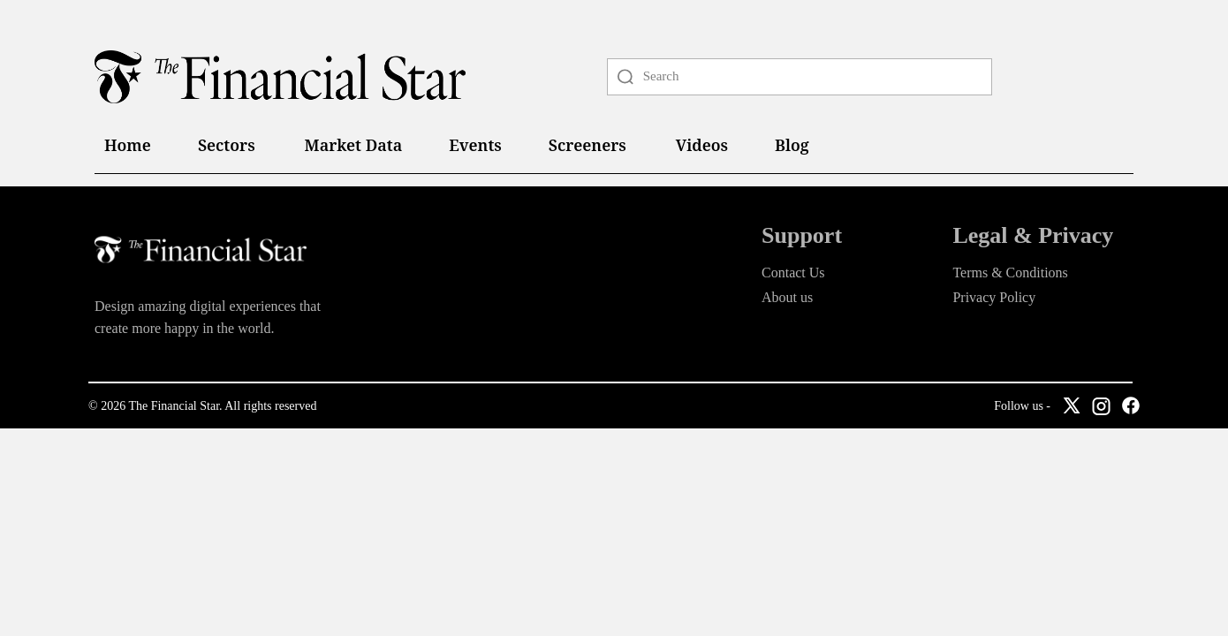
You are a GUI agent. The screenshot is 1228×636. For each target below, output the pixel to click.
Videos (702, 144)
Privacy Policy (993, 297)
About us (787, 297)
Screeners (587, 144)
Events (475, 144)
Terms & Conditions (1009, 272)
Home (127, 144)
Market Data (354, 144)
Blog (792, 144)
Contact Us (793, 272)
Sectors (226, 144)
